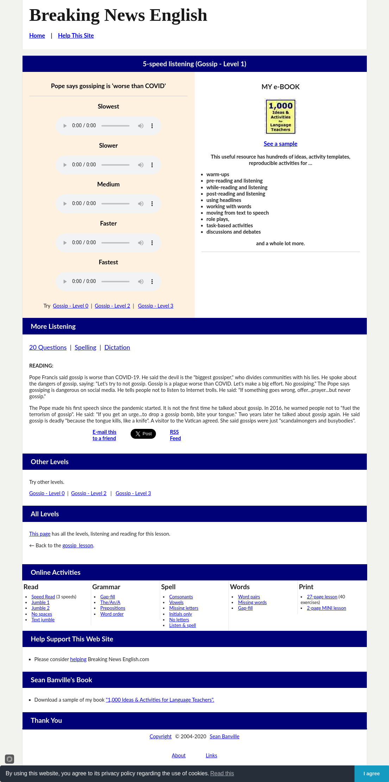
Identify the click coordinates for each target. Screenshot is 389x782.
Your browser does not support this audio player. (108, 125)
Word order (112, 614)
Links (211, 755)
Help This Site (76, 35)
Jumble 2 (41, 608)
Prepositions (112, 608)
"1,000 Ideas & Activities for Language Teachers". (160, 700)
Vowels (176, 602)
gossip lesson (77, 545)
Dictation (117, 347)
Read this (222, 773)
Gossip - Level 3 (156, 306)
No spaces (42, 614)
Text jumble (43, 619)
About (179, 755)
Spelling (85, 347)
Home (37, 35)
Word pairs (249, 596)
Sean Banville (224, 736)
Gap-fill (107, 596)
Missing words (252, 602)
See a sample (280, 143)
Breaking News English (118, 15)
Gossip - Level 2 (112, 306)
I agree (372, 773)
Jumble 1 (41, 602)
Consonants (181, 596)
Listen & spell (182, 625)
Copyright (161, 736)
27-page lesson (322, 596)
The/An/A (110, 602)
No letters (179, 619)
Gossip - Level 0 (70, 306)
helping (78, 659)
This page (39, 534)
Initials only (180, 614)
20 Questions (48, 347)
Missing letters (184, 608)
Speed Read (43, 596)
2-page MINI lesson (326, 608)
